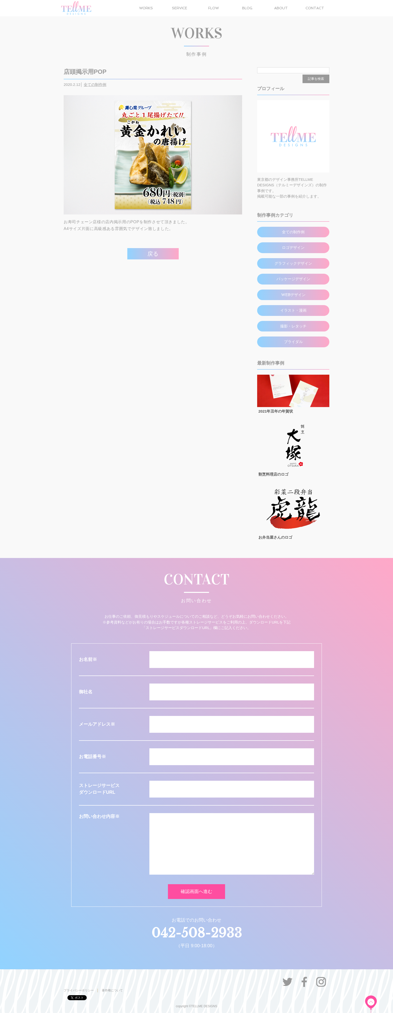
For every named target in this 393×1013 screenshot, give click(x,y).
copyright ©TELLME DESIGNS (196, 1006)
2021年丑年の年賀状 (275, 411)
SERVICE (179, 8)
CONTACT (315, 8)
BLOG (247, 8)
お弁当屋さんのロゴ (275, 537)
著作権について (112, 990)
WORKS (146, 8)
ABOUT (281, 8)
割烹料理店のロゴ (273, 474)
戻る (153, 254)
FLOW (213, 8)
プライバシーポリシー (79, 990)
